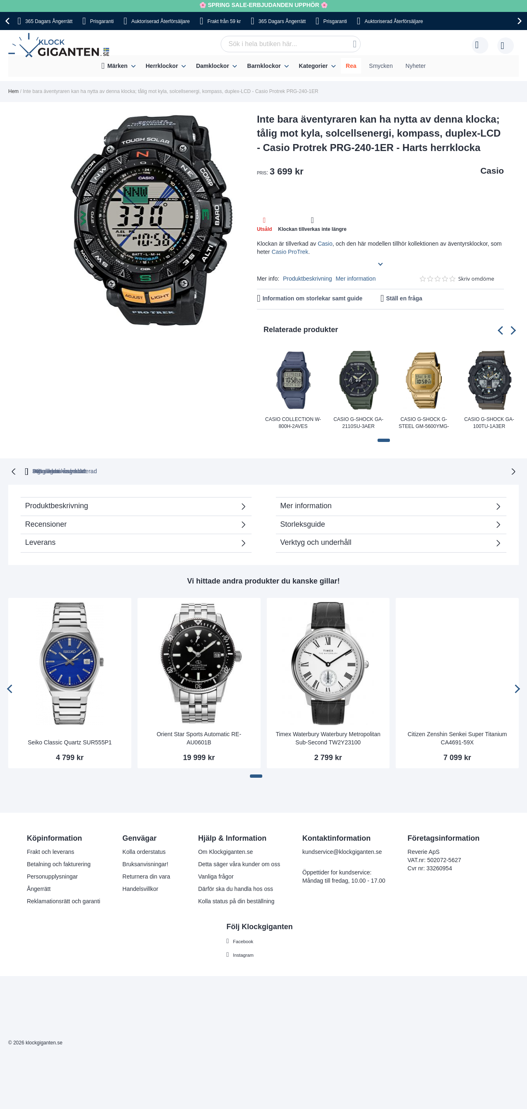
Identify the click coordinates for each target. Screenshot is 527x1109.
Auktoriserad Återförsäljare (160, 21)
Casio (492, 170)
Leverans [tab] (40, 541)
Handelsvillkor (140, 888)
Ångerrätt (39, 888)
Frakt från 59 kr (224, 21)
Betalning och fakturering (59, 863)
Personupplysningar (52, 876)
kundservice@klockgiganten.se (342, 851)
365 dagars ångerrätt (152, 470)
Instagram (246, 954)
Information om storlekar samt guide (313, 298)
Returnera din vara (146, 876)
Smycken (381, 66)
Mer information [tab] (306, 505)
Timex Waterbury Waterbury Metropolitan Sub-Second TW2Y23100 (328, 737)
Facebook (245, 940)
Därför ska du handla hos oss (235, 888)
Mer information (355, 278)
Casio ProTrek (290, 252)
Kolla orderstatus (144, 851)
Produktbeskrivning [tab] (56, 505)
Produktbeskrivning (307, 278)
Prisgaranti (102, 21)
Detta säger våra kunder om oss (239, 863)
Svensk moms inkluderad (295, 470)
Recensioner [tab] (46, 523)
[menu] (263, 66)
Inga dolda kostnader (382, 470)
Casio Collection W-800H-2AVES (293, 422)
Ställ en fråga (404, 298)
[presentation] (8, 21)
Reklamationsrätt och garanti (63, 900)
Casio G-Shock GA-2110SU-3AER (358, 422)
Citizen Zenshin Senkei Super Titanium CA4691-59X (457, 737)
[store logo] (60, 45)
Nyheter (416, 66)
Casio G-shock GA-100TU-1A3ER (489, 422)
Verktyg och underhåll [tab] (316, 541)
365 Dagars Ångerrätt (48, 21)
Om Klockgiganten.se (225, 851)
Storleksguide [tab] (302, 523)
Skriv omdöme (476, 278)
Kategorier (313, 66)
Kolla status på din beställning (236, 900)
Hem (13, 91)
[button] (384, 440)
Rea (351, 66)
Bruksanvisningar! (145, 863)
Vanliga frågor (215, 876)
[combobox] (291, 44)
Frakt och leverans (50, 851)
